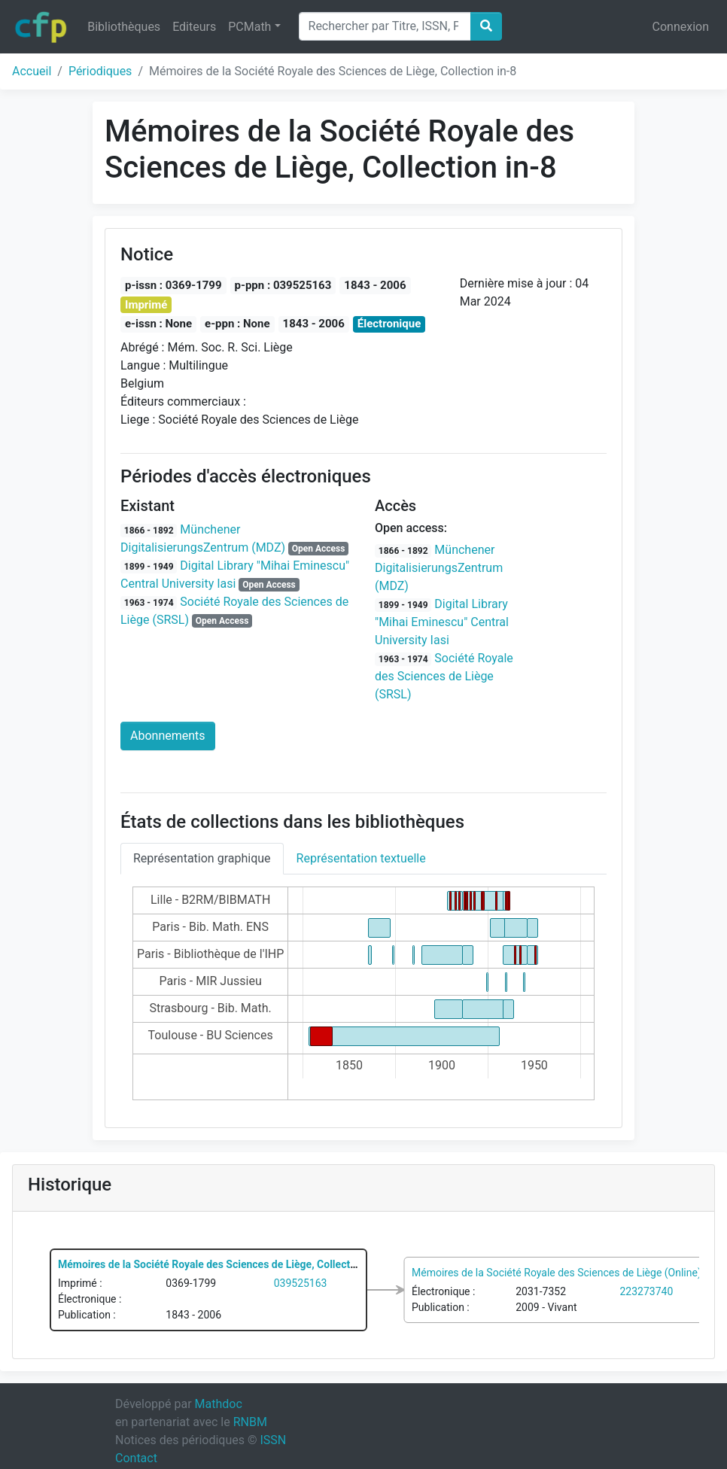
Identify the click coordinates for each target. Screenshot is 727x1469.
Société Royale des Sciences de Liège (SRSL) (444, 676)
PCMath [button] (249, 27)
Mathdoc (218, 1404)
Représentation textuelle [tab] (361, 858)
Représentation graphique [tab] (202, 858)
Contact (136, 1458)
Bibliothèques (123, 27)
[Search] (385, 26)
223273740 (647, 1291)
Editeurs (194, 27)
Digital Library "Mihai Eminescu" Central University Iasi (442, 622)
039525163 (300, 1283)
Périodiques (100, 71)
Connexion (680, 27)
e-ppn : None (237, 323)
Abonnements (167, 735)
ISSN (273, 1440)
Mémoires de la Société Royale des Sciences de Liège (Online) (556, 1272)
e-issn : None (158, 323)
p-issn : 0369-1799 (173, 285)
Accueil (31, 71)
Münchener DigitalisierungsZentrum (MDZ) (439, 568)
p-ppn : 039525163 (283, 285)
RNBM (250, 1422)
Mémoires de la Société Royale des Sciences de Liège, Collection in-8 (222, 1264)
